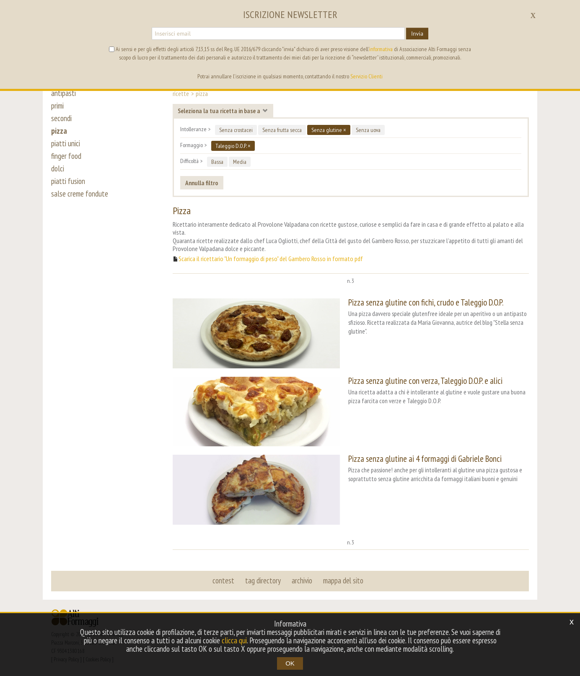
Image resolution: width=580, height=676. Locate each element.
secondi (61, 118)
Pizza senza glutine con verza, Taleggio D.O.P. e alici (425, 380)
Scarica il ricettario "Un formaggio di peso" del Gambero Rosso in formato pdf (271, 259)
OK (290, 663)
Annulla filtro (201, 183)
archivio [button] (302, 580)
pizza (59, 131)
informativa (381, 49)
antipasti (63, 93)
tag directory (263, 580)
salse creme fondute (79, 194)
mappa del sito (343, 580)
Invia (417, 33)
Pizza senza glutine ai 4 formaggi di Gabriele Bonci (425, 458)
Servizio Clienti (366, 76)
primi (57, 106)
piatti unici (65, 143)
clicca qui (234, 640)
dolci (57, 168)
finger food (66, 156)
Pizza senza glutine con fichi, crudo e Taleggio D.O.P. (425, 302)
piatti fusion (68, 181)
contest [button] (223, 580)
